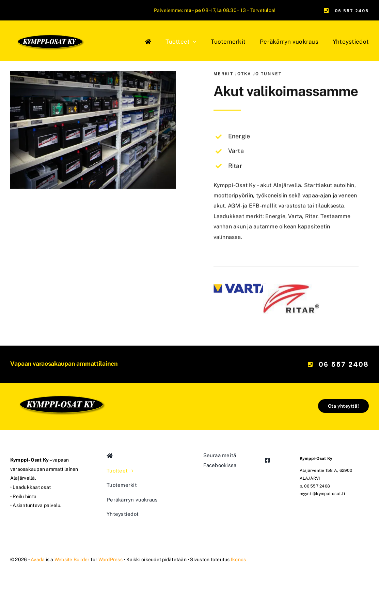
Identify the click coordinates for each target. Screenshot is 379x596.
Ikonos (238, 559)
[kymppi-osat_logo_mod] (61, 371)
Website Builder (72, 559)
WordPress (110, 559)
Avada (38, 559)
